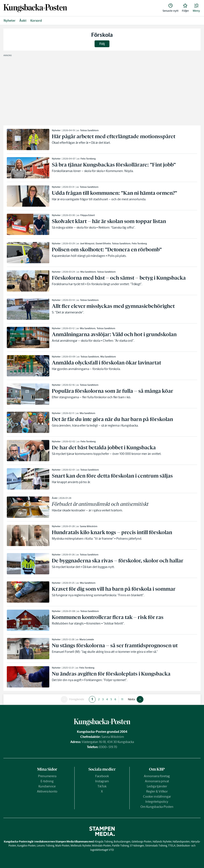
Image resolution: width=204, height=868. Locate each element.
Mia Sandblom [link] (88, 271)
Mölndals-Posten (101, 845)
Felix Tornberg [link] (88, 158)
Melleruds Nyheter (81, 845)
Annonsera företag (157, 776)
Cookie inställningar (157, 796)
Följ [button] (102, 44)
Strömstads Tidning (156, 845)
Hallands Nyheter (162, 841)
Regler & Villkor (157, 791)
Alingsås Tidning (103, 841)
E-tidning (47, 781)
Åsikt (23, 20)
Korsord (36, 20)
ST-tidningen (137, 845)
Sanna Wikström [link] (88, 526)
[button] (196, 8)
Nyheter (10, 20)
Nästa (131, 699)
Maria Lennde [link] (86, 639)
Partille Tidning (120, 845)
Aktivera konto (47, 791)
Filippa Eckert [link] (87, 215)
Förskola (102, 35)
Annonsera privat (157, 781)
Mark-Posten (62, 845)
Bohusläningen (122, 841)
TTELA (172, 845)
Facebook (102, 776)
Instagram (102, 781)
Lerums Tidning (45, 845)
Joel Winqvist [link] (87, 243)
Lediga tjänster (157, 786)
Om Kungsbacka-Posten (156, 807)
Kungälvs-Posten (26, 845)
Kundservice (47, 786)
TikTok (102, 786)
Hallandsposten (181, 841)
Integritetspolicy (156, 802)
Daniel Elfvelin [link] (103, 243)
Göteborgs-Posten (142, 841)
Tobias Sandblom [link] (89, 130)
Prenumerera (47, 776)
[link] (35, 8)
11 (122, 699)
